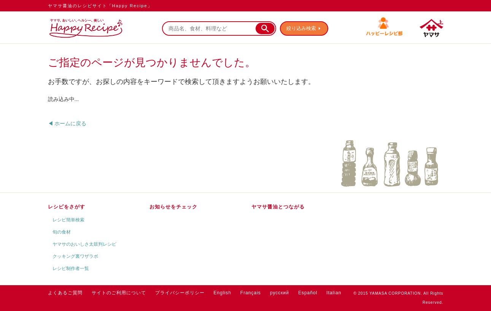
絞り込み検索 (301, 28)
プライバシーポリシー (180, 292)
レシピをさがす (66, 207)
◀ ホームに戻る (67, 123)
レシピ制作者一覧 (70, 268)
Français (250, 292)
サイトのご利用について (119, 292)
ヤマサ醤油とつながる (278, 207)
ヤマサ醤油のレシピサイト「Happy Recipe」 (100, 5)
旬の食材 (61, 232)
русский (279, 292)
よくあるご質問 (65, 292)
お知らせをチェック (173, 207)
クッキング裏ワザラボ (75, 256)
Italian (333, 292)
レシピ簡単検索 (68, 220)
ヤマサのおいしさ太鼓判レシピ (84, 244)
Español (307, 292)
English (222, 292)
